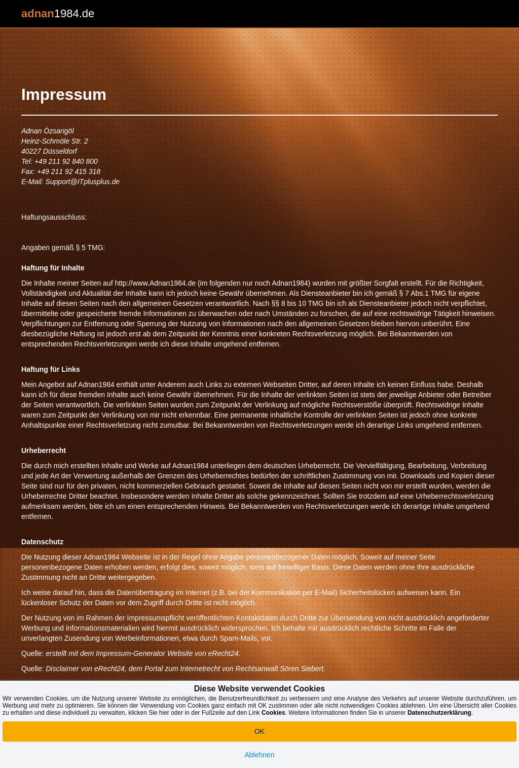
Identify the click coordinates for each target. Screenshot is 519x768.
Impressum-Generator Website (144, 653)
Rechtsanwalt (257, 669)
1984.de (57, 13)
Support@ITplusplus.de (82, 182)
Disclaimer (62, 669)
